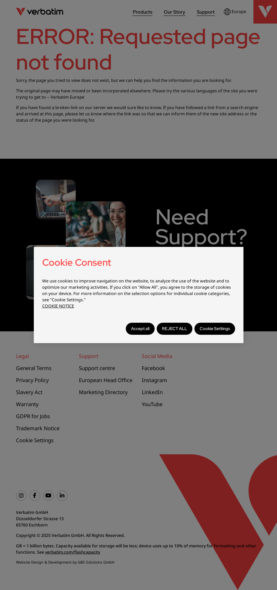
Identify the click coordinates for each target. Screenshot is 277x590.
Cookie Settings (215, 328)
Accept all (140, 328)
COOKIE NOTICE (58, 306)
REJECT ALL (174, 328)
